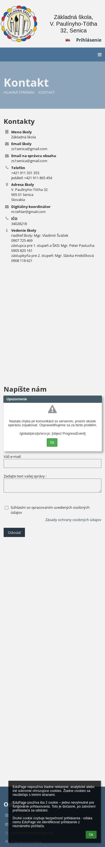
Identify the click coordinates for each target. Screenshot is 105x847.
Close (97, 399)
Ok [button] (91, 835)
